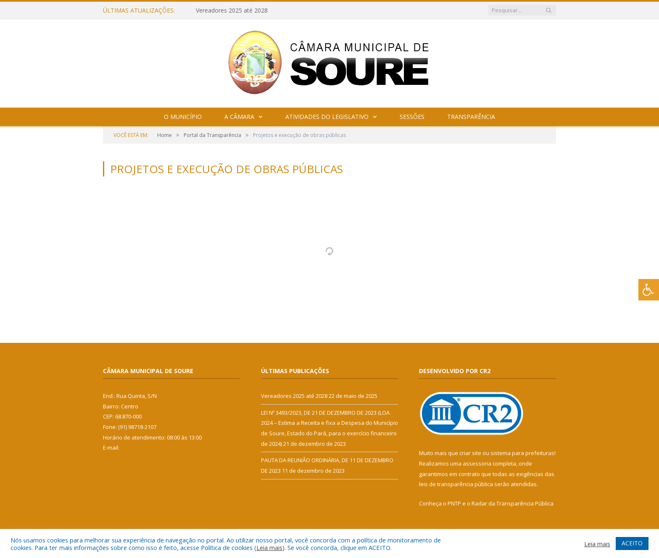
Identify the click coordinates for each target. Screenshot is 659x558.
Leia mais (269, 547)
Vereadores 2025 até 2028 (232, 10)
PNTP (454, 503)
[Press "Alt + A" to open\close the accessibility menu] (648, 289)
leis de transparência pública (456, 484)
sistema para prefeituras (522, 453)
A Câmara (239, 117)
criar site (470, 453)
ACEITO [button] (632, 543)
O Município (183, 117)
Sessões (412, 117)
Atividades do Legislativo (327, 117)
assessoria (477, 463)
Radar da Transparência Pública (513, 503)
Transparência (471, 117)
